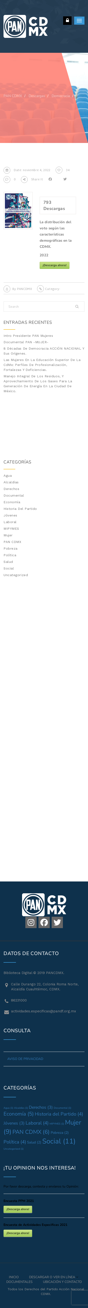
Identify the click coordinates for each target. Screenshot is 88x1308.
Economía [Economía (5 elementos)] (19, 1113)
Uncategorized (16, 575)
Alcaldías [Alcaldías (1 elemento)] (21, 1108)
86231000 (19, 1000)
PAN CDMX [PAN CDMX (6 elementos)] (31, 1132)
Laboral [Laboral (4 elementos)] (37, 1123)
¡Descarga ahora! (54, 265)
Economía (12, 502)
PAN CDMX (12, 542)
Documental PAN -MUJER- (26, 342)
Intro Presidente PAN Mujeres (28, 336)
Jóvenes (10, 515)
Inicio (14, 1277)
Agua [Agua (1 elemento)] (8, 1108)
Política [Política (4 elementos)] (15, 1142)
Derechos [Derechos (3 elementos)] (41, 1107)
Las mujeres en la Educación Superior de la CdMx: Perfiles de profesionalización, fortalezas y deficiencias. (42, 365)
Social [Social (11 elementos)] (59, 1141)
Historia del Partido (20, 509)
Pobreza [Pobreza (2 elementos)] (60, 1132)
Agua (8, 475)
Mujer (8, 535)
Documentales (19, 1282)
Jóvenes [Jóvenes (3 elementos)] (14, 1123)
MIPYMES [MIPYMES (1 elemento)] (57, 1124)
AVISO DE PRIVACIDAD (25, 1059)
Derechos (11, 489)
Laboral (10, 522)
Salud (8, 562)
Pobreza (11, 548)
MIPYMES (11, 528)
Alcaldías (11, 482)
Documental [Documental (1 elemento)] (62, 1108)
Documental (14, 495)
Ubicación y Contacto (62, 1282)
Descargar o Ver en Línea (52, 1277)
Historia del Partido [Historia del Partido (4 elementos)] (59, 1114)
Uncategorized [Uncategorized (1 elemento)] (13, 1149)
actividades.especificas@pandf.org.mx (43, 1011)
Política (10, 555)
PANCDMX (24, 289)
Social (9, 568)
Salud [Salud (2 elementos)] (34, 1142)
